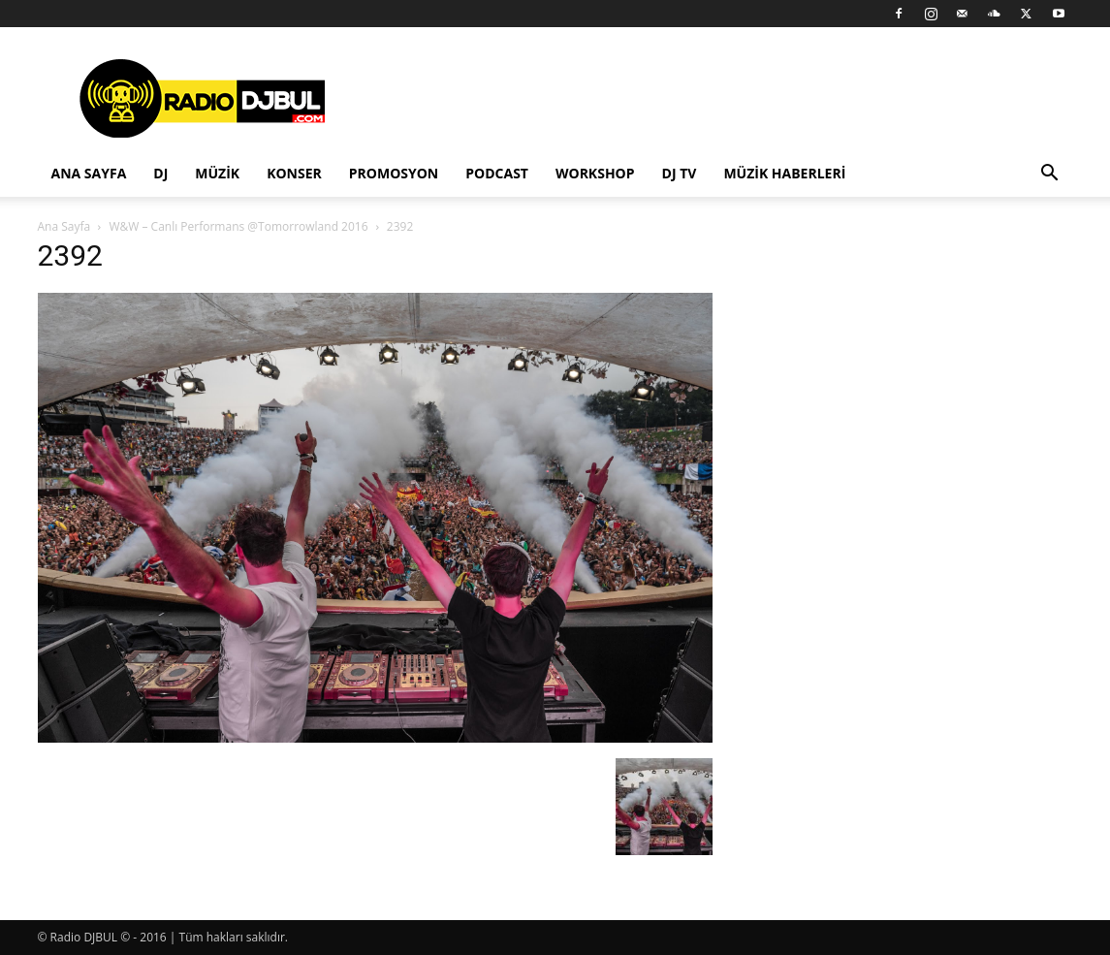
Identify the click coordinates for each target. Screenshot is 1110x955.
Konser (294, 173)
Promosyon (394, 173)
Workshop (595, 173)
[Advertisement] (720, 98)
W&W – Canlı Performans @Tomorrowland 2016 (238, 226)
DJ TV (679, 173)
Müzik (217, 173)
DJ (160, 173)
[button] (1050, 175)
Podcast (496, 173)
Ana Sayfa (89, 173)
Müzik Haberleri (784, 173)
